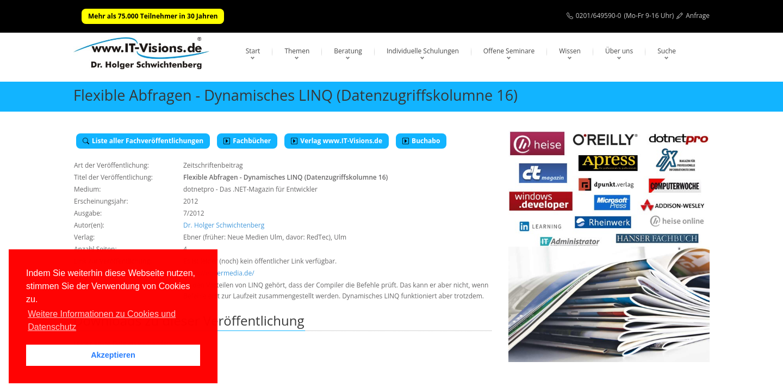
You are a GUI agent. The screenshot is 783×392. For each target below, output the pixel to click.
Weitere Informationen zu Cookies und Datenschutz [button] (102, 320)
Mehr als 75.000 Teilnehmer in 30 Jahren (152, 16)
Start (253, 51)
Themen (296, 51)
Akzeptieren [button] (113, 355)
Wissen (570, 51)
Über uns (619, 51)
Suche (666, 51)
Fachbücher (247, 140)
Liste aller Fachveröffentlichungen (143, 140)
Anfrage (698, 15)
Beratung (348, 51)
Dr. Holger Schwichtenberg (223, 225)
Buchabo (421, 140)
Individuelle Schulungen (423, 51)
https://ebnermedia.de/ (218, 273)
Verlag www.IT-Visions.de (336, 140)
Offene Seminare (509, 51)
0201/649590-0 (599, 15)
